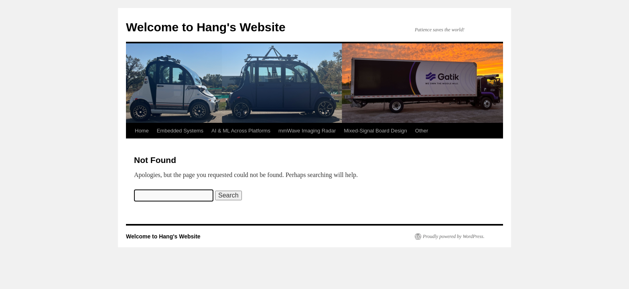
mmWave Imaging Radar (307, 131)
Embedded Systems (180, 131)
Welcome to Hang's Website (206, 27)
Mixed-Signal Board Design (375, 131)
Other (421, 131)
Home (142, 131)
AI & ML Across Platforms (240, 131)
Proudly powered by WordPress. (454, 236)
